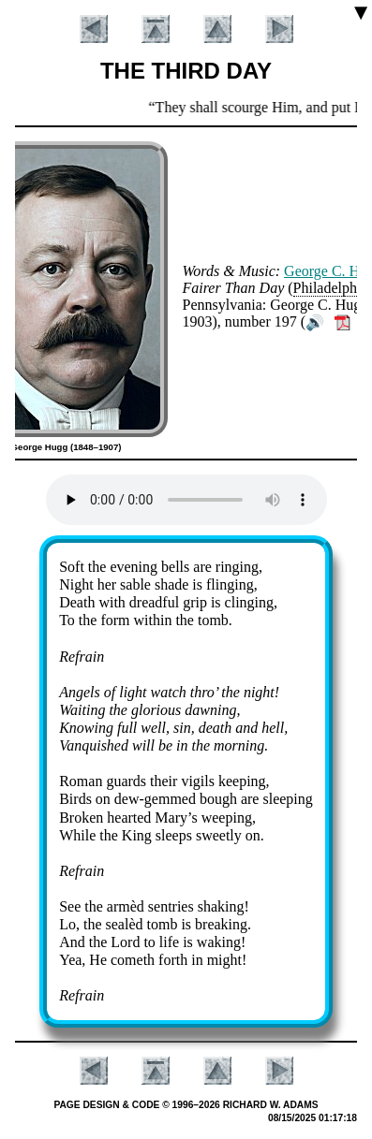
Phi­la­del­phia (330, 288)
